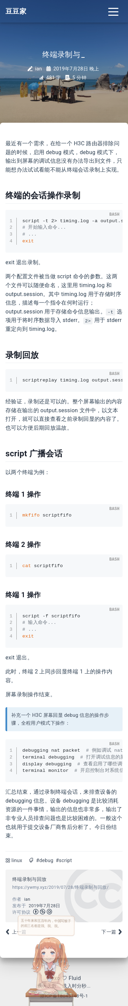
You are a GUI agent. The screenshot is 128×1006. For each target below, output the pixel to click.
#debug (45, 860)
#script (64, 860)
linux (17, 860)
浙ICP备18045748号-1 (64, 995)
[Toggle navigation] (113, 11)
